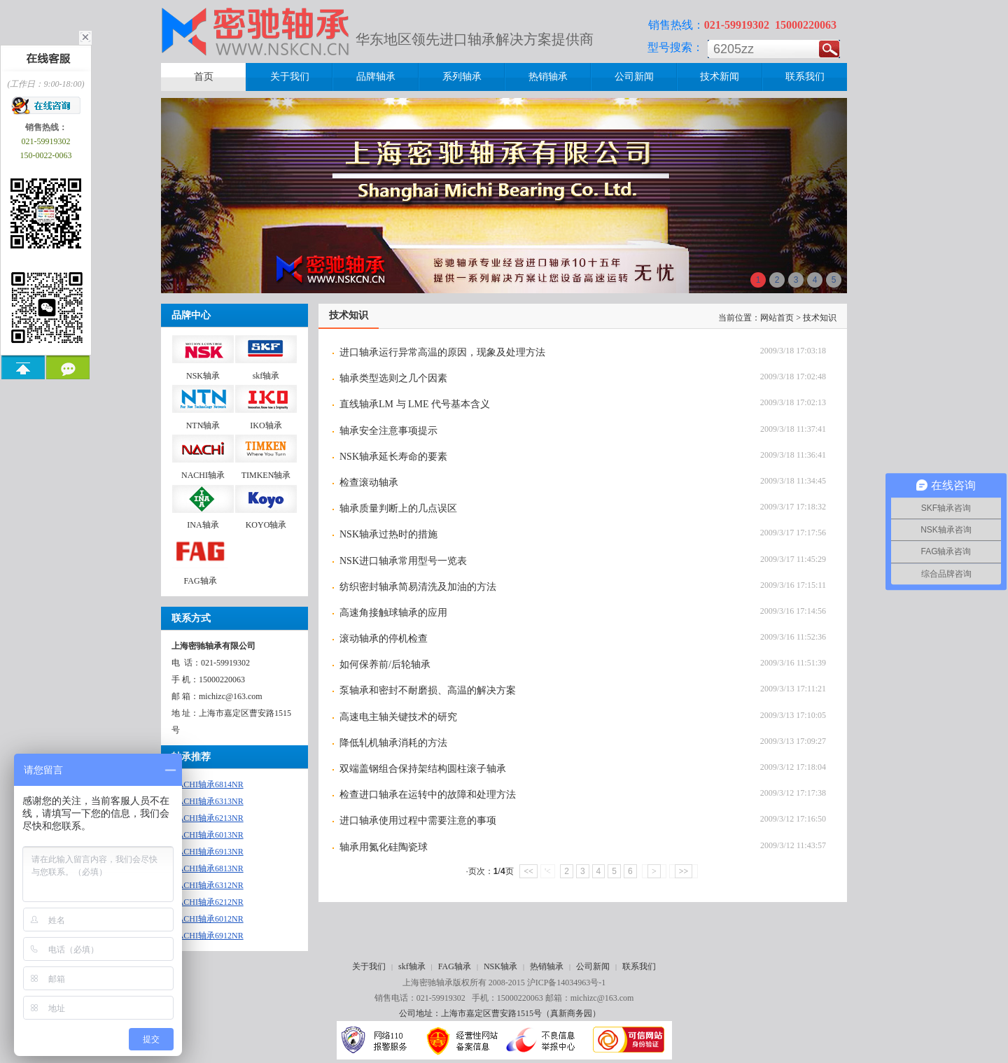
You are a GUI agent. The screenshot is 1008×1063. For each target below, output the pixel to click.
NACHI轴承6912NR (208, 936)
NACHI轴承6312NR (208, 885)
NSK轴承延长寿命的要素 (393, 456)
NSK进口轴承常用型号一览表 (403, 561)
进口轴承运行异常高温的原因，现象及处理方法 (442, 352)
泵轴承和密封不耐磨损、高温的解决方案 (428, 690)
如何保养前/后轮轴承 (385, 664)
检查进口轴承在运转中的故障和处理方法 (428, 794)
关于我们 (369, 966)
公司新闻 (593, 966)
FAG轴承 (454, 966)
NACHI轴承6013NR (208, 835)
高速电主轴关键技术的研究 (398, 717)
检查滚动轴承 (369, 482)
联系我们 (639, 966)
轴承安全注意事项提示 (389, 430)
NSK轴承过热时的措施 (389, 534)
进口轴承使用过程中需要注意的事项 (418, 820)
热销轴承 (547, 966)
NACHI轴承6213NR (208, 818)
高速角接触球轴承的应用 (393, 612)
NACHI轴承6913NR (208, 852)
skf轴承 (412, 966)
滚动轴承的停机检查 (384, 638)
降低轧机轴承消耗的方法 (393, 743)
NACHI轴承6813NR (208, 868)
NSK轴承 (500, 966)
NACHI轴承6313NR (208, 801)
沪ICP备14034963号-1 (566, 982)
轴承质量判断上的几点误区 (398, 508)
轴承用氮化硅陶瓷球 (384, 847)
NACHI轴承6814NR (208, 784)
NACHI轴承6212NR (208, 902)
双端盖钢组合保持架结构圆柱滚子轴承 (423, 768)
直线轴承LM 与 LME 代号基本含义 (415, 404)
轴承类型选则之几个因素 (393, 378)
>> (684, 871)
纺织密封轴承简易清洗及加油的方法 (418, 587)
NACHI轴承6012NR (208, 919)
